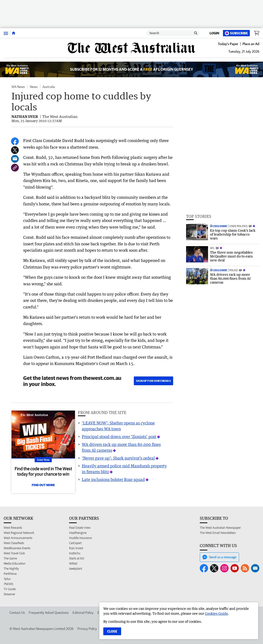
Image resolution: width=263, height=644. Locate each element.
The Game (10, 558)
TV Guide (10, 589)
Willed (73, 563)
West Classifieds (14, 543)
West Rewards (13, 527)
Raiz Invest (76, 548)
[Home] (13, 33)
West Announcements (18, 538)
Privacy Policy (87, 629)
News (34, 87)
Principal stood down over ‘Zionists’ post (119, 436)
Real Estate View (80, 527)
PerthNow (10, 574)
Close (112, 631)
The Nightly (11, 568)
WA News (18, 87)
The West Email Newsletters (218, 533)
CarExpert (75, 543)
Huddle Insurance (80, 538)
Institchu (74, 553)
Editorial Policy (83, 613)
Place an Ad (250, 44)
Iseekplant (75, 568)
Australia (48, 87)
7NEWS (8, 584)
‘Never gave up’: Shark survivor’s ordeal (118, 458)
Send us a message (219, 557)
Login (214, 33)
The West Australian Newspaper (220, 527)
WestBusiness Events (17, 548)
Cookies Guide (216, 613)
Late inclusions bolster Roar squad (113, 479)
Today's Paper (228, 44)
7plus (7, 579)
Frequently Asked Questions (49, 613)
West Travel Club (14, 553)
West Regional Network (19, 533)
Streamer (9, 594)
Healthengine (77, 533)
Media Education (14, 563)
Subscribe (236, 33)
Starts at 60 (76, 558)
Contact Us (17, 613)
